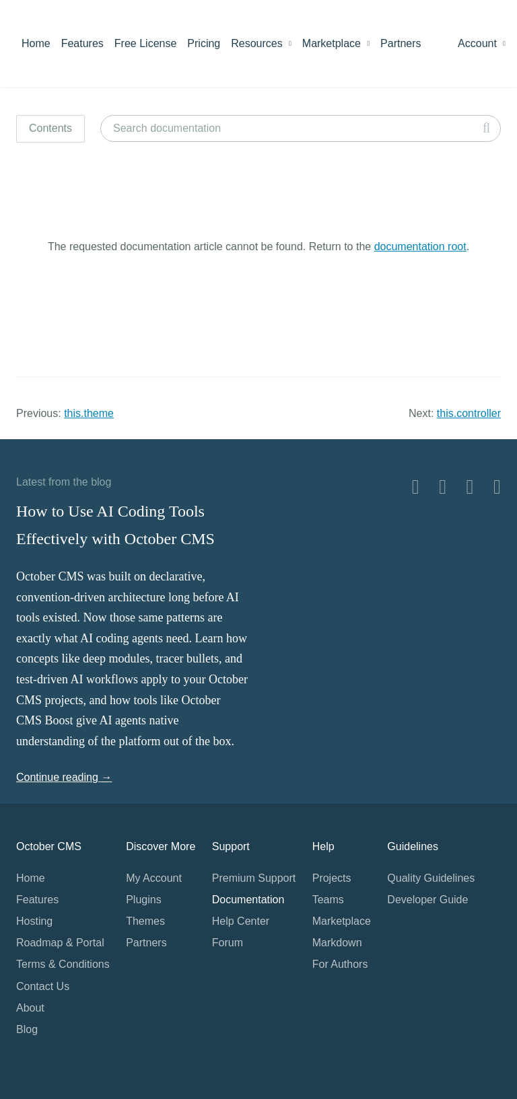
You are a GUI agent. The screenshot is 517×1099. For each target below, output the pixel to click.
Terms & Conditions (63, 964)
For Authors (340, 964)
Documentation (248, 899)
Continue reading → (64, 777)
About (30, 1008)
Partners (400, 43)
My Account (154, 878)
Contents (50, 128)
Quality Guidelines (431, 878)
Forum (227, 942)
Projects (331, 878)
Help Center (240, 921)
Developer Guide (427, 899)
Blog (27, 1029)
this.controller (469, 413)
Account (482, 43)
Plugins (143, 899)
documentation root (420, 246)
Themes (145, 921)
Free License (145, 43)
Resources (261, 43)
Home (36, 43)
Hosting (34, 921)
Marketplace (336, 43)
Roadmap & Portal (60, 942)
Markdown (337, 942)
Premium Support (254, 878)
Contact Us (42, 986)
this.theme (89, 413)
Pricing (203, 43)
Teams (328, 899)
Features (82, 43)
